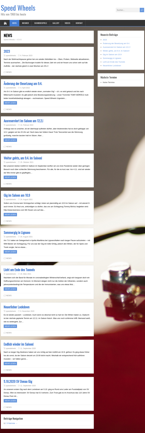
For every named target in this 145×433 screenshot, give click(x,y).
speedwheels (11, 56)
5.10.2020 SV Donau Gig (18, 381)
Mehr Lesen (10, 103)
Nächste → (12, 423)
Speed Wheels (18, 8)
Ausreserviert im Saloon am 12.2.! (23, 120)
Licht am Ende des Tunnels (19, 269)
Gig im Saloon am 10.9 (17, 195)
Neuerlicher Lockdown (16, 307)
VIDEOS (67, 22)
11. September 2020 (28, 348)
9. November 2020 (27, 311)
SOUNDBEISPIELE (40, 22)
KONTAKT (79, 22)
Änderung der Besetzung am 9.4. (23, 83)
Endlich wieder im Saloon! (19, 344)
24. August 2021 (26, 200)
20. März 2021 (25, 274)
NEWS (14, 22)
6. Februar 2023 (26, 56)
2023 (7, 51)
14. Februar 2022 (26, 125)
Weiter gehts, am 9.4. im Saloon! (23, 158)
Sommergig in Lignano (17, 232)
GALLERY (56, 22)
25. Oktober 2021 (26, 162)
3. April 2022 (25, 88)
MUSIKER (25, 22)
